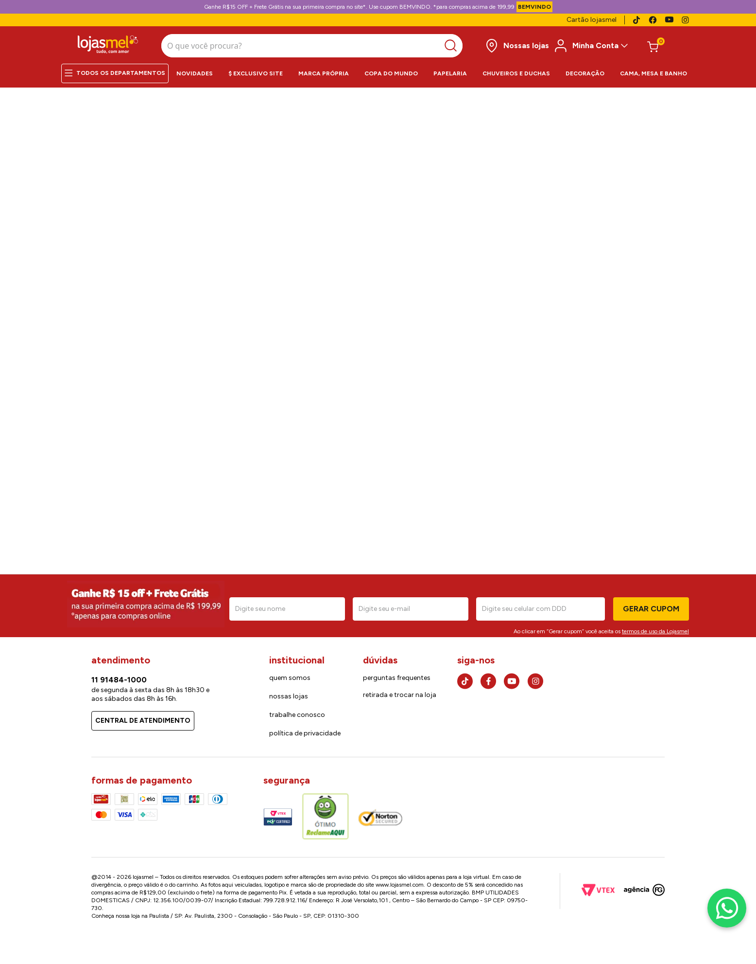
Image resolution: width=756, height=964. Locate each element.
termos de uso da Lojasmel (655, 628)
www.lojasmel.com (400, 881)
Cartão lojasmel (592, 20)
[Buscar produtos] (375, 44)
